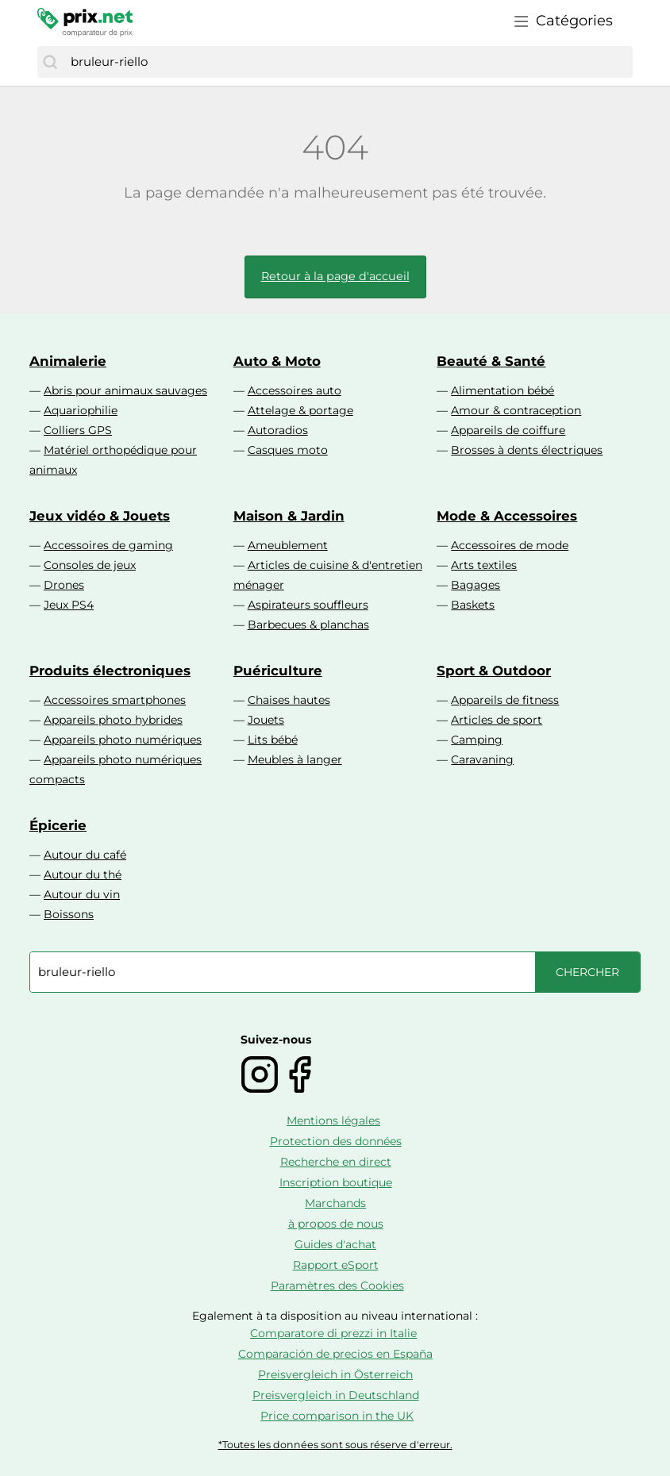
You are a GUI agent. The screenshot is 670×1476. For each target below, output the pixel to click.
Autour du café (85, 855)
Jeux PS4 (69, 605)
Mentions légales (333, 1120)
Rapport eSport (336, 1265)
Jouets (266, 720)
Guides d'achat (335, 1244)
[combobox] (348, 62)
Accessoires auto (294, 390)
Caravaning (482, 759)
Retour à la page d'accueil (335, 276)
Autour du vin (82, 894)
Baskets (473, 605)
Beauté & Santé (491, 361)
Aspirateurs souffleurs (308, 605)
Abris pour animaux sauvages (125, 390)
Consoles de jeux (90, 565)
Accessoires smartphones (115, 700)
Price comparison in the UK (337, 1416)
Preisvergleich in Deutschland (335, 1395)
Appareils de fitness (505, 700)
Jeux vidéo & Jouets (99, 516)
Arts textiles (484, 565)
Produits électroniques (110, 670)
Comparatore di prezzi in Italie (333, 1333)
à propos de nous (335, 1224)
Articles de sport (496, 720)
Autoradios (278, 430)
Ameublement (288, 545)
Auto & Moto (277, 361)
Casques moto (288, 450)
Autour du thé (82, 874)
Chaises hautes (289, 700)
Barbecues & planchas (308, 624)
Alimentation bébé (502, 390)
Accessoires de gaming (108, 545)
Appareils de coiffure (508, 430)
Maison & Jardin (289, 516)
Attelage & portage (300, 410)
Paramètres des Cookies (337, 1285)
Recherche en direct (335, 1162)
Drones (64, 585)
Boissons (69, 914)
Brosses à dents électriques (527, 450)
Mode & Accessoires (507, 516)
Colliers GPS (78, 430)
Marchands (335, 1203)
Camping (476, 739)
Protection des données (336, 1141)
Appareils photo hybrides (113, 720)
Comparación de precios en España (335, 1354)
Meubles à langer (295, 759)
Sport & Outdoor (494, 670)
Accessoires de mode (509, 545)
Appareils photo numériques (123, 739)
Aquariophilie (80, 410)
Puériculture (277, 670)
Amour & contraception (516, 410)
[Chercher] (50, 62)
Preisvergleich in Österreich (335, 1374)
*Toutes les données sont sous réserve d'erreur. (335, 1445)
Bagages (475, 585)
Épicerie (58, 825)
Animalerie (67, 361)
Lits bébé (273, 739)
